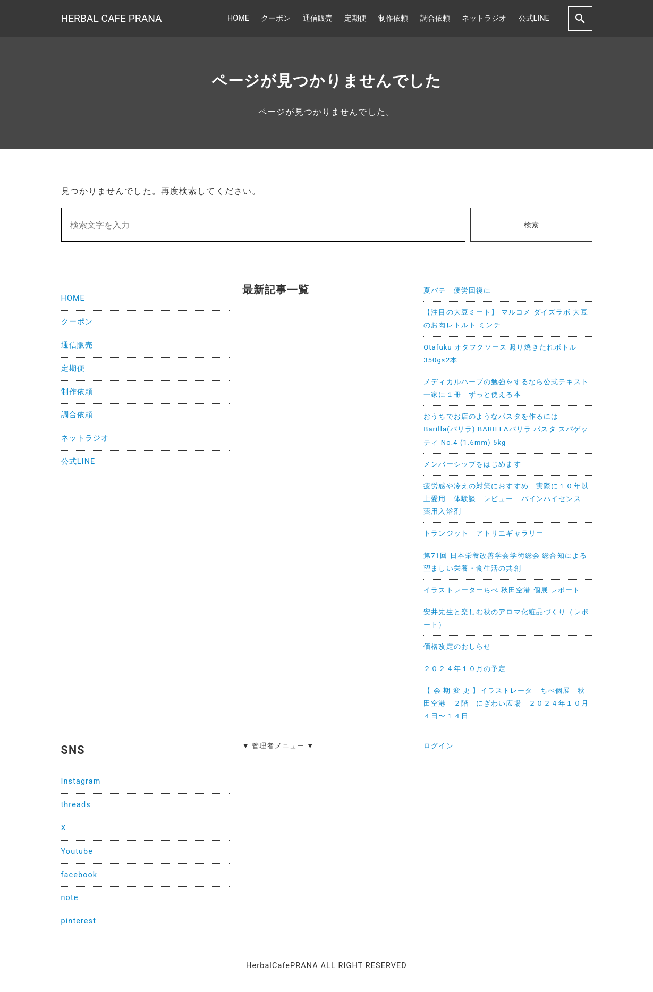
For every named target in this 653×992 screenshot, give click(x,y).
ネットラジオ (484, 18)
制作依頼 (393, 18)
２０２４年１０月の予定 (464, 669)
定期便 (355, 18)
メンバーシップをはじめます (472, 464)
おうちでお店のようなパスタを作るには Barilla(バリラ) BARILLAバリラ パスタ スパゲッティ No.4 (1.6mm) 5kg (505, 429)
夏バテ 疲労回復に (457, 290)
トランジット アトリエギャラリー (483, 533)
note (70, 897)
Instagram (81, 781)
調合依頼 (435, 18)
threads (76, 804)
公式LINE (534, 18)
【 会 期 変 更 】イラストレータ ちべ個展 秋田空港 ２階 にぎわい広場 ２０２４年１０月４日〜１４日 (506, 703)
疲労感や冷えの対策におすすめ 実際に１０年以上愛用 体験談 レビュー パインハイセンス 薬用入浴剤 (506, 498)
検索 (531, 225)
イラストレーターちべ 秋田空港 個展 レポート (501, 590)
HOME (238, 18)
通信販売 (318, 18)
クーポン (276, 18)
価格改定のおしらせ (457, 646)
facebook (79, 874)
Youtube (77, 851)
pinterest (78, 921)
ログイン (438, 746)
